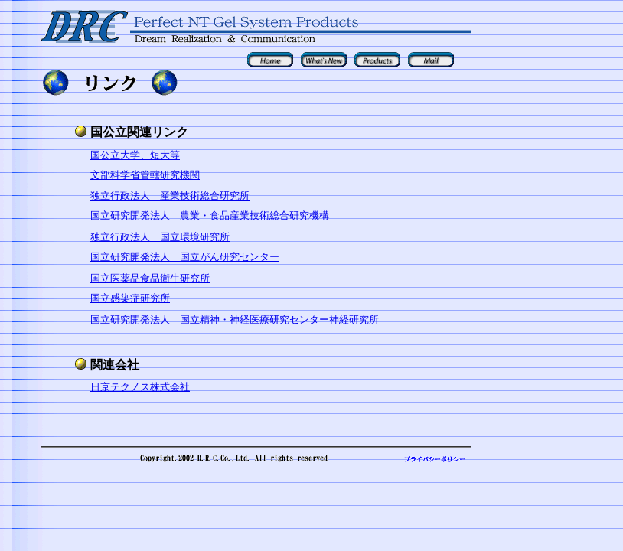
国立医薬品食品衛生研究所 (150, 278)
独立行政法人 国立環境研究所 (160, 237)
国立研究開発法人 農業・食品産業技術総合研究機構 (209, 215)
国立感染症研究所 (130, 298)
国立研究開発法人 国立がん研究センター (184, 256)
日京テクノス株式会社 (140, 387)
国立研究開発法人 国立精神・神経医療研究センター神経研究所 (234, 319)
